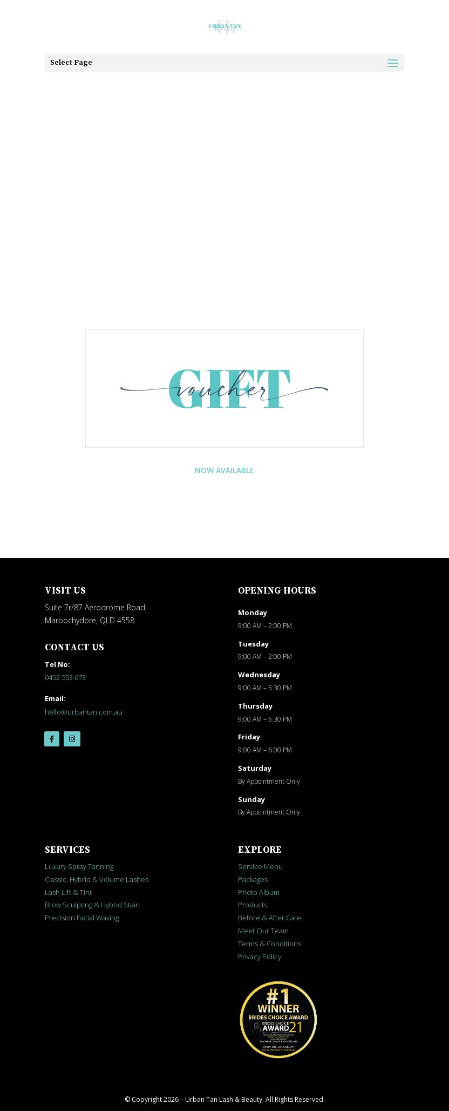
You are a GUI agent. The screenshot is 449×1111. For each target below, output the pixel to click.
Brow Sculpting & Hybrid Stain (92, 905)
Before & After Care (269, 918)
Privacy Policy (259, 956)
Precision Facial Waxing (82, 918)
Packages (253, 879)
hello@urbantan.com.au (84, 712)
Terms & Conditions (269, 943)
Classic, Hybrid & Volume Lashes (96, 879)
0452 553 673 (65, 677)
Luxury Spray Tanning (79, 866)
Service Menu (260, 866)
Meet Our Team (263, 930)
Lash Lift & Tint (68, 892)
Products (252, 905)
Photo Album (259, 892)
